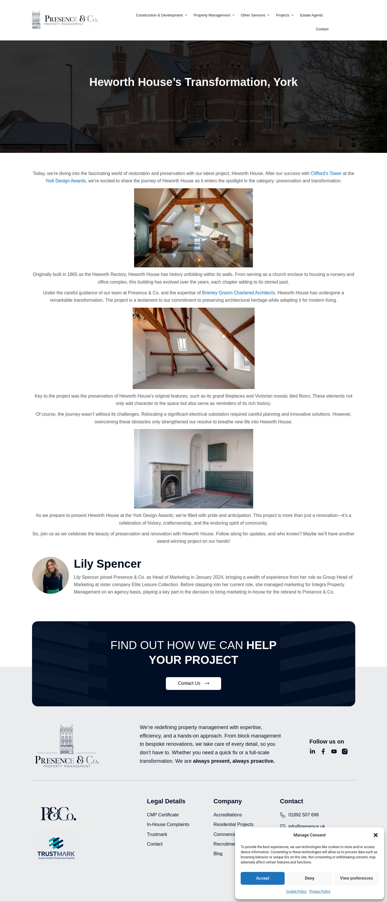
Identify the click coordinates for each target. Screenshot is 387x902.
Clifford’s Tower (326, 173)
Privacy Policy (319, 891)
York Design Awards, (66, 180)
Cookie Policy (296, 891)
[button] (375, 835)
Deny (309, 878)
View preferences (356, 878)
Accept (262, 878)
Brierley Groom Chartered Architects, (238, 292)
